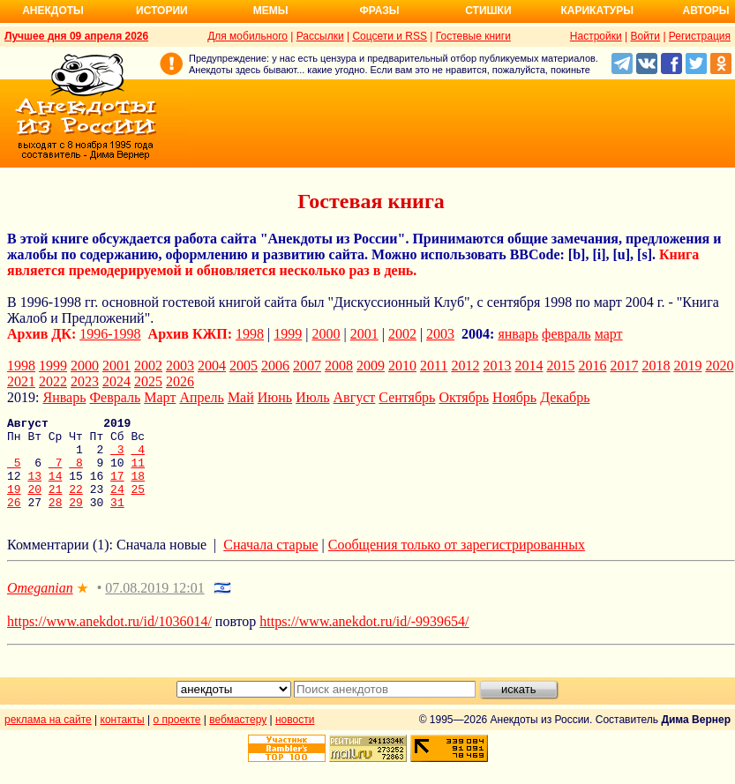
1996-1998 (109, 333)
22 (76, 504)
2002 (402, 333)
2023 (85, 381)
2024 (116, 381)
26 (14, 520)
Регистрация (700, 36)
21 (56, 504)
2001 (364, 333)
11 (138, 473)
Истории (162, 10)
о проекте (177, 738)
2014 (528, 365)
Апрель (201, 397)
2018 (655, 365)
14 (56, 489)
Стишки (488, 10)
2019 (687, 365)
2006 (275, 365)
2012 (465, 365)
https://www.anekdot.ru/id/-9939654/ (364, 639)
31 (117, 520)
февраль (566, 333)
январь (518, 333)
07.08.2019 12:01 (154, 606)
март (609, 333)
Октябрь (464, 397)
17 (117, 489)
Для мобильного (247, 36)
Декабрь (564, 397)
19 (14, 504)
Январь (64, 397)
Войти (645, 36)
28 (56, 520)
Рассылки (320, 36)
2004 (212, 365)
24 (117, 504)
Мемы (271, 10)
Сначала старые (270, 563)
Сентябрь (407, 397)
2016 (592, 365)
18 (138, 489)
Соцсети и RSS (389, 36)
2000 (326, 333)
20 (34, 504)
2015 (560, 365)
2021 (21, 381)
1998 (250, 333)
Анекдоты (53, 10)
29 (76, 520)
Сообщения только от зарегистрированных (456, 563)
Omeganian (40, 606)
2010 (402, 365)
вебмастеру (237, 738)
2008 (339, 365)
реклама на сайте (48, 738)
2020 (719, 365)
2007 (307, 365)
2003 (440, 333)
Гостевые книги (473, 36)
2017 (624, 365)
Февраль (114, 397)
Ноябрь (514, 397)
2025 (148, 381)
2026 (180, 381)
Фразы (379, 10)
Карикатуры (597, 10)
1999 (288, 333)
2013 (497, 365)
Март (160, 397)
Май (241, 397)
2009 (370, 365)
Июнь (275, 397)
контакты (123, 738)
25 (138, 504)
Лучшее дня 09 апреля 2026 (76, 36)
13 (34, 489)
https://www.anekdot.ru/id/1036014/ (109, 639)
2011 (433, 365)
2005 (243, 365)
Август (355, 397)
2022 (53, 381)
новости (294, 738)
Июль (312, 397)
